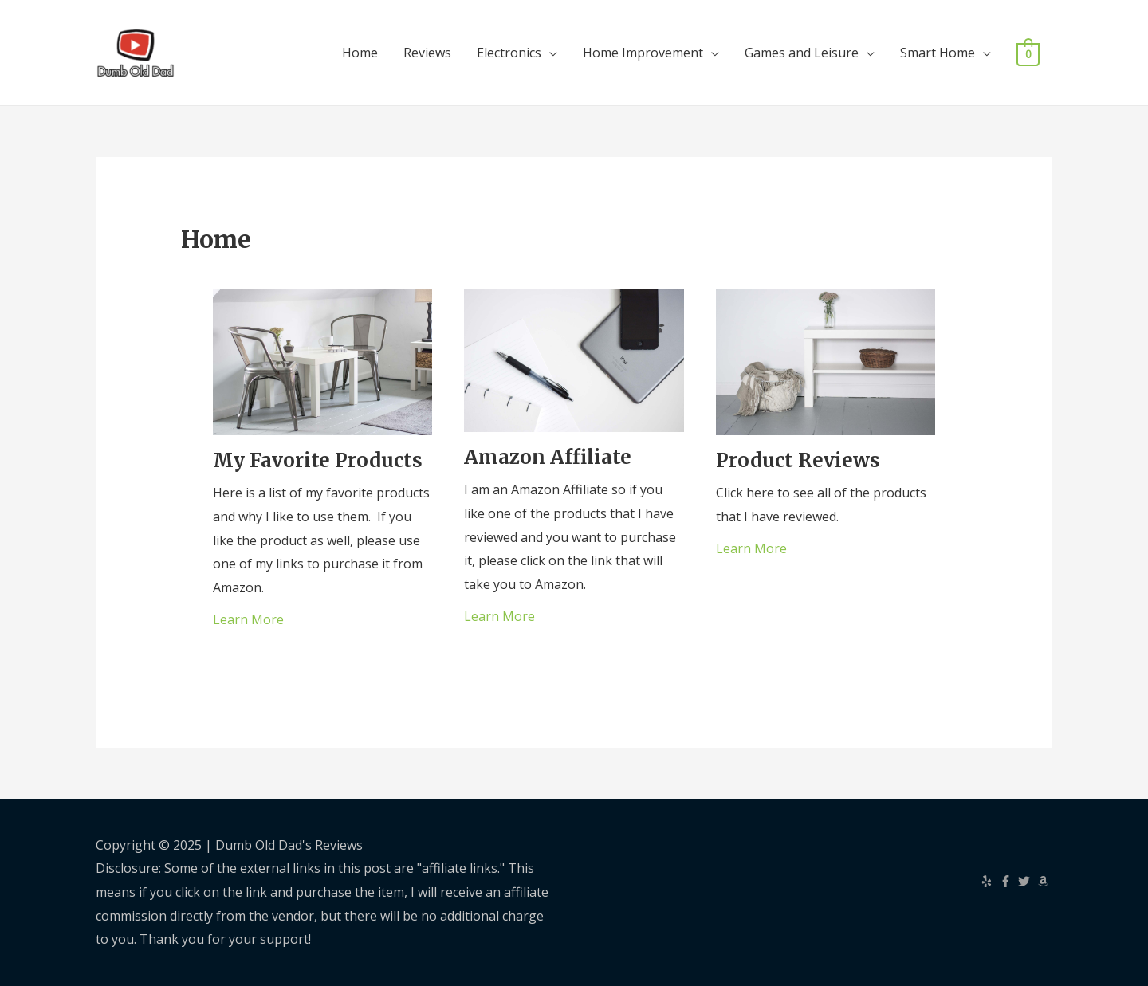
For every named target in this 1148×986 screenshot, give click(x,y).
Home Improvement (643, 52)
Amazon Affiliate (547, 457)
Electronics (509, 52)
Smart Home (937, 52)
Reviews (427, 52)
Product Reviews (798, 460)
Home (360, 52)
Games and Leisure (802, 52)
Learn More (248, 619)
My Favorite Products (318, 460)
